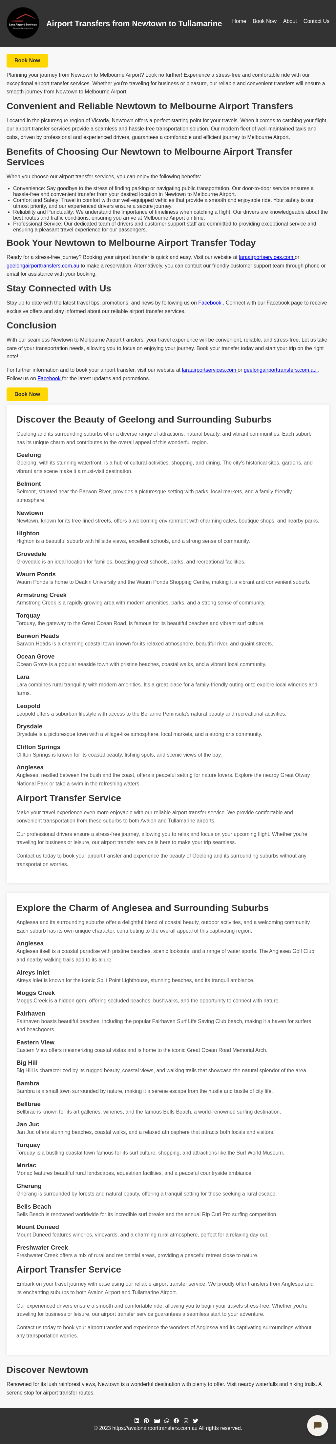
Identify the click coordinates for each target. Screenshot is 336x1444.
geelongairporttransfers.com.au (44, 265)
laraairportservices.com (267, 257)
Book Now (265, 21)
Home (239, 21)
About (290, 21)
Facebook (210, 303)
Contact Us (316, 21)
